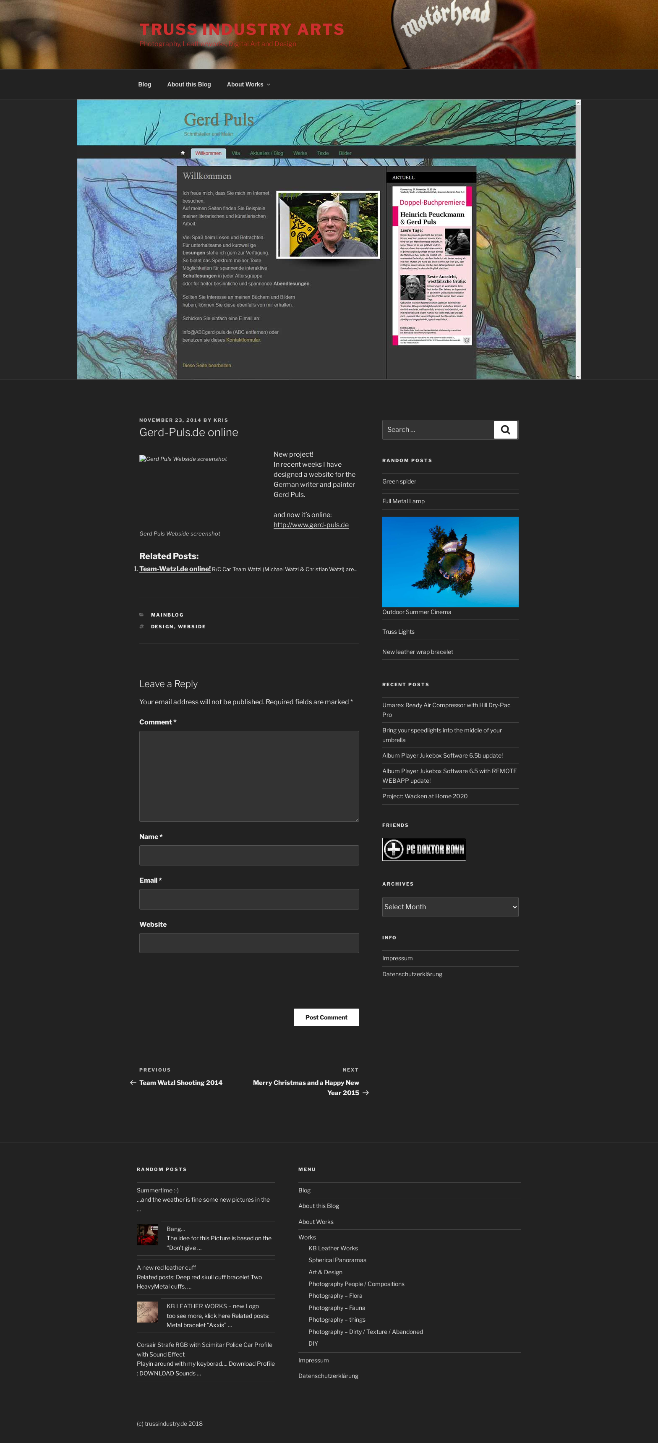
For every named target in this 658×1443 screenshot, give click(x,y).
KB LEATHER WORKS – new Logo (213, 1306)
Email (150, 880)
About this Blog (189, 84)
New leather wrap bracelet (417, 651)
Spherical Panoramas (337, 1259)
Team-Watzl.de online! (175, 569)
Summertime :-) (158, 1190)
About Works (249, 84)
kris (221, 420)
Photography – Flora (335, 1295)
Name (151, 837)
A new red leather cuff (166, 1267)
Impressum (397, 958)
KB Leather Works (333, 1248)
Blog (144, 84)
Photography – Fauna (337, 1307)
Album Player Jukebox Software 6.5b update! (442, 755)
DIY (313, 1343)
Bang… (176, 1228)
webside (192, 627)
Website (153, 924)
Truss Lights (398, 631)
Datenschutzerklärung (412, 974)
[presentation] (203, 983)
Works (307, 1237)
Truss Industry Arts (242, 29)
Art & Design (325, 1272)
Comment (158, 722)
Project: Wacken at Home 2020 (425, 796)
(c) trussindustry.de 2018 (170, 1423)
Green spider (399, 481)
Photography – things (337, 1319)
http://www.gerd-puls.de (311, 525)
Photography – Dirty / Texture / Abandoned (365, 1331)
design (162, 627)
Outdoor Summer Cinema (417, 611)
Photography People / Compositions (356, 1283)
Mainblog (167, 615)
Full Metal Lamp (403, 501)
